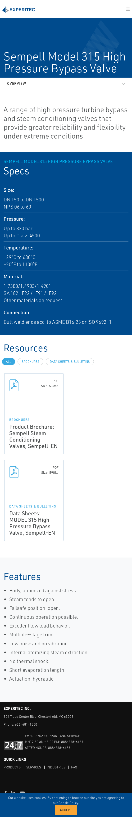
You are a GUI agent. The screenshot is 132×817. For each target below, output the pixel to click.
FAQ (74, 767)
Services (33, 767)
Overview (16, 83)
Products (12, 767)
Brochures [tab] (30, 362)
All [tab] (8, 362)
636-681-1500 (26, 724)
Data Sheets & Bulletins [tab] (70, 362)
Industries (56, 767)
